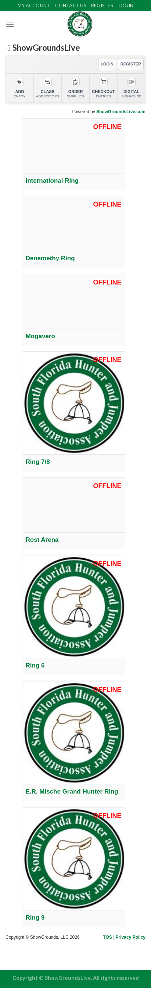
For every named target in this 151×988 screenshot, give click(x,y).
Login (126, 5)
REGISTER (131, 64)
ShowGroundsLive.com (120, 111)
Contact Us (70, 5)
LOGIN (107, 64)
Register (102, 5)
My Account (34, 5)
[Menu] (10, 24)
